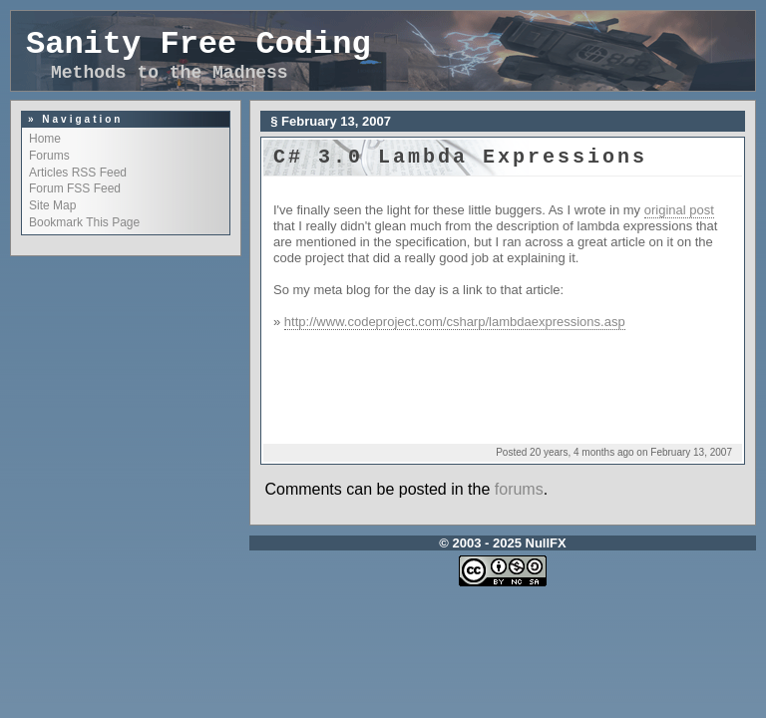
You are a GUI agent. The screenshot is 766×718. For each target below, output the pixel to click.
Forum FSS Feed (75, 188)
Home (45, 139)
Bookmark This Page (84, 222)
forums (519, 489)
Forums (49, 156)
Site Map (52, 205)
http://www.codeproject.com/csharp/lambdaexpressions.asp (454, 321)
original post (679, 209)
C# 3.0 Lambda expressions (460, 157)
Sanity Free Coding (198, 44)
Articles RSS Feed (78, 173)
